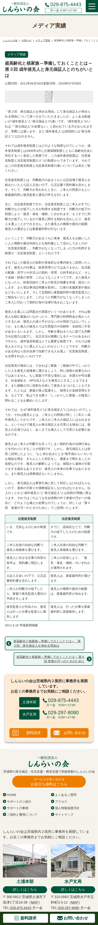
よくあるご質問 (65, 794)
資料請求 (33, 733)
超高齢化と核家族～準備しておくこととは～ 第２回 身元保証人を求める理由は (47, 643)
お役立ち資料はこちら (49, 781)
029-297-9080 (68, 908)
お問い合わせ (75, 733)
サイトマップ (64, 814)
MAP (34, 902)
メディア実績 (16, 54)
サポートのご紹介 (19, 801)
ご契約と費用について (22, 814)
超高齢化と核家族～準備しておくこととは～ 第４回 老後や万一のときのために (51, 659)
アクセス (61, 801)
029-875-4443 (65, 4)
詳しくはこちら (25, 890)
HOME (11, 794)
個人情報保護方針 (67, 808)
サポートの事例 (17, 808)
